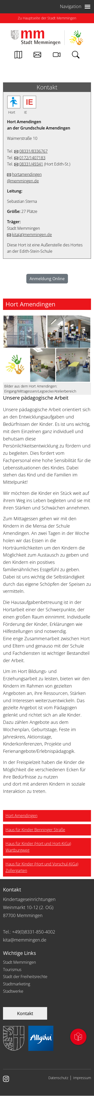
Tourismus (12, 969)
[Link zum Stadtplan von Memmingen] (18, 56)
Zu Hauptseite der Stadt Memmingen (47, 18)
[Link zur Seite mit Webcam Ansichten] (56, 56)
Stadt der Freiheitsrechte (25, 976)
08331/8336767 (33, 151)
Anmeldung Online (47, 278)
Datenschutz (58, 1077)
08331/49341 (31, 164)
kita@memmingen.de (24, 940)
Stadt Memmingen (19, 962)
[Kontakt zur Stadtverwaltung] (37, 56)
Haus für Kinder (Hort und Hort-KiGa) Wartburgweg (38, 847)
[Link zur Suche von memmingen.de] (75, 56)
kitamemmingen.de (32, 234)
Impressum (82, 1077)
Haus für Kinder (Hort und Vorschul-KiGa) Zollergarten (42, 867)
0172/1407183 (32, 157)
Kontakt (25, 1013)
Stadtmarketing (16, 984)
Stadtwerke (13, 991)
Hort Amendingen (21, 815)
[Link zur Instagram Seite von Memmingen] (6, 1079)
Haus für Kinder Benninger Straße (35, 829)
